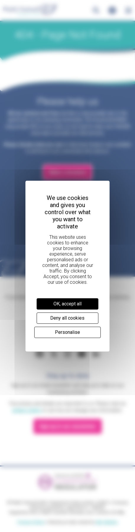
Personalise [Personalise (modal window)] (67, 332)
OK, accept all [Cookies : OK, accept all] (67, 304)
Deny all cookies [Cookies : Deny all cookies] (67, 318)
